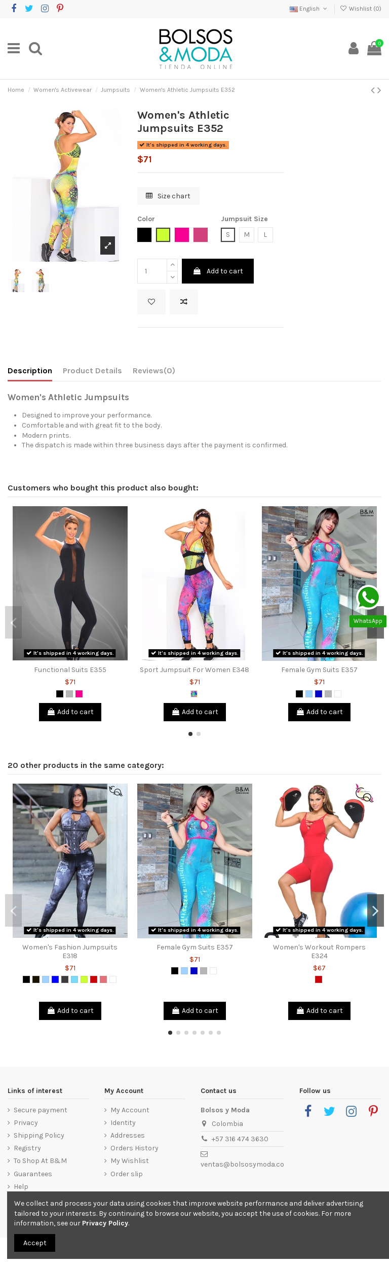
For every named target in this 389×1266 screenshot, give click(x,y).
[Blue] (55, 979)
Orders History (134, 1148)
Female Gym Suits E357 (319, 669)
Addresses (127, 1135)
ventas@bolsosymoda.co (242, 1164)
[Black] (59, 693)
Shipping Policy (39, 1135)
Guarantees (33, 1174)
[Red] (93, 979)
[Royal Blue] (318, 693)
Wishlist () (360, 8)
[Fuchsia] (79, 693)
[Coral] (103, 979)
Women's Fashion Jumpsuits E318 (70, 951)
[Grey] (69, 693)
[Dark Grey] (64, 979)
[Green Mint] (74, 979)
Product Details (92, 370)
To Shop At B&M (40, 1160)
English (309, 8)
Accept (35, 1243)
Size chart (168, 196)
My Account (129, 1110)
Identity (123, 1122)
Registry (27, 1148)
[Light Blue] (309, 693)
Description (30, 370)
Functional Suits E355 (70, 669)
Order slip (126, 1174)
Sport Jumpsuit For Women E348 (194, 669)
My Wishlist (129, 1160)
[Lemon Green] (84, 979)
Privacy (26, 1122)
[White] (337, 693)
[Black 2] (36, 979)
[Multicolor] (194, 693)
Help (21, 1186)
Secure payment (40, 1110)
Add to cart (217, 271)
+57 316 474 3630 (240, 1139)
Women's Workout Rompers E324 (319, 951)
